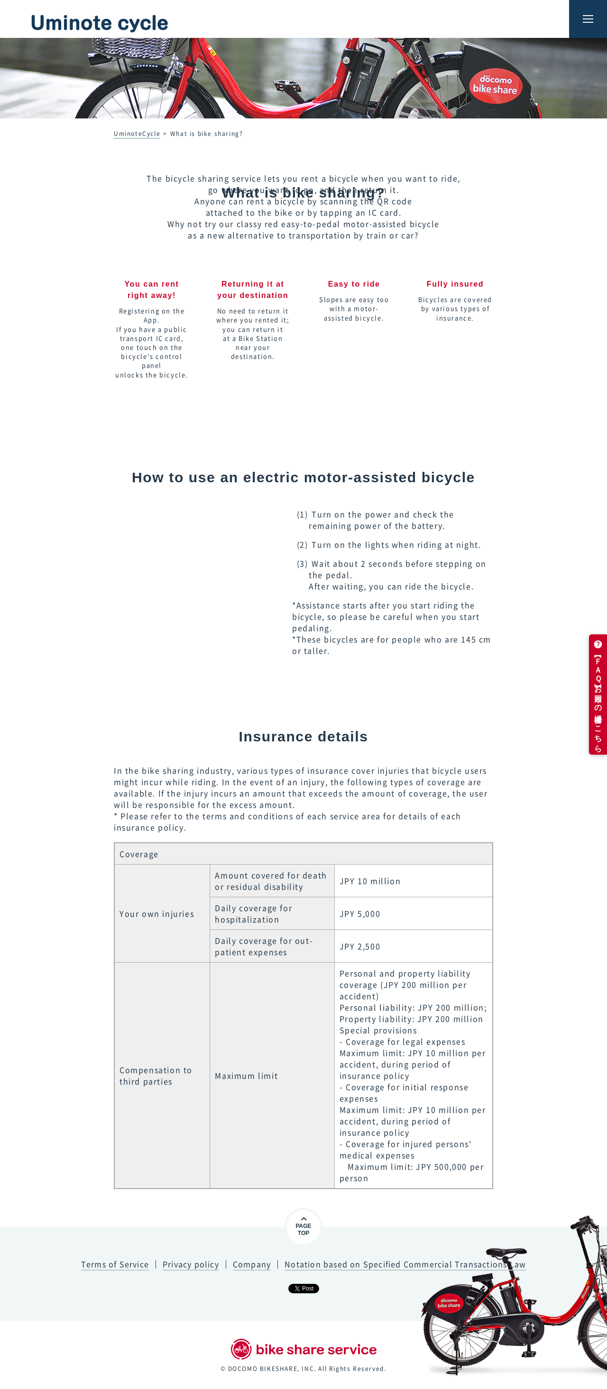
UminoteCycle (137, 133)
